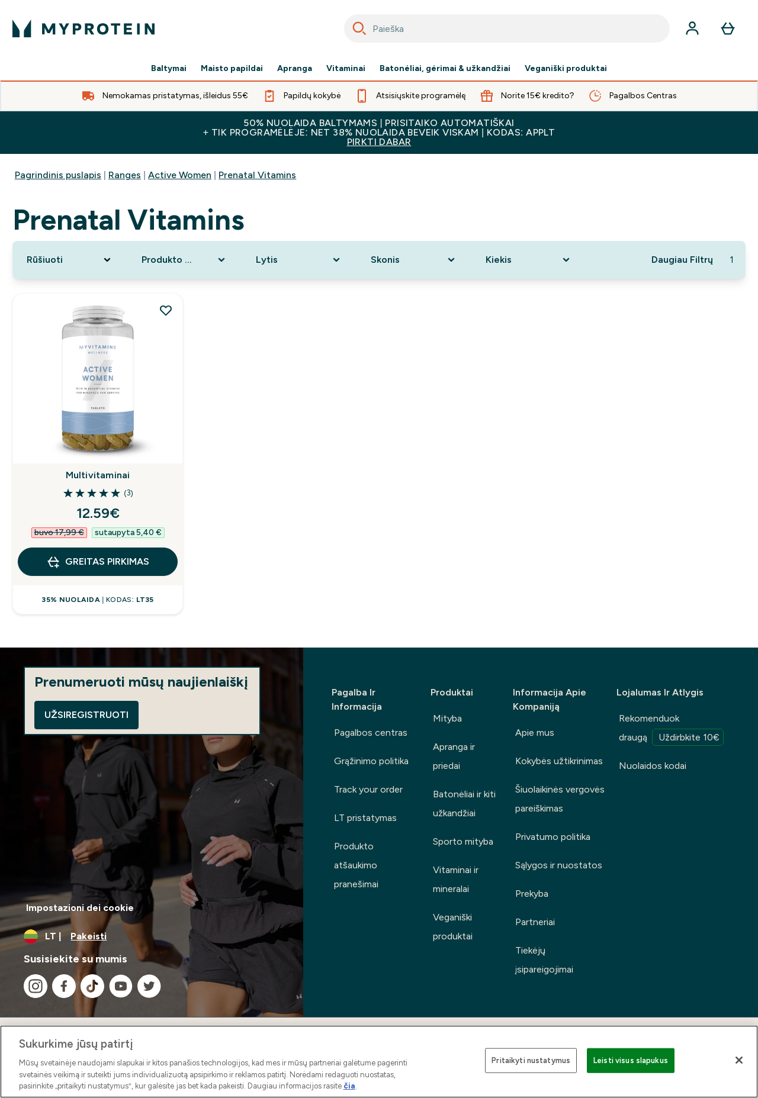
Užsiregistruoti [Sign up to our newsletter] (86, 714)
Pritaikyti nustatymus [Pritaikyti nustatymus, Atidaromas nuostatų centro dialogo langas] (531, 1060)
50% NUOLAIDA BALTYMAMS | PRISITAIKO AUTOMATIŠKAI (379, 132)
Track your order (368, 789)
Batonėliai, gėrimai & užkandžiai (445, 69)
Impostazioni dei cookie (80, 907)
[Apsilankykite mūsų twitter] (149, 986)
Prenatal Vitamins (257, 175)
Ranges (124, 175)
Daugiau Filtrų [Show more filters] (682, 259)
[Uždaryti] (739, 1060)
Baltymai (169, 69)
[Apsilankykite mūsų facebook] (64, 986)
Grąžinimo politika (371, 761)
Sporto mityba (463, 841)
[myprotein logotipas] (83, 28)
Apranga (294, 69)
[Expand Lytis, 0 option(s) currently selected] (299, 260)
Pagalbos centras (370, 732)
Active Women (179, 175)
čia (349, 1085)
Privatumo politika (552, 836)
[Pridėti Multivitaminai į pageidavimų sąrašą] (166, 310)
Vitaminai (345, 69)
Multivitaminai (98, 475)
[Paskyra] (692, 28)
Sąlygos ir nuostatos (558, 865)
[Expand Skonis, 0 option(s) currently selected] (414, 260)
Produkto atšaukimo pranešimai (356, 865)
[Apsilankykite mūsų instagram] (35, 986)
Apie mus (534, 732)
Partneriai (535, 922)
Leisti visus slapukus (630, 1060)
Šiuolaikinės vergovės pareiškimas (560, 799)
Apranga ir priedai (454, 756)
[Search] (359, 28)
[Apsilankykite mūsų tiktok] (92, 986)
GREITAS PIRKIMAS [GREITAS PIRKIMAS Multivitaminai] (97, 562)
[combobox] (507, 28)
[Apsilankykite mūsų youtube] (121, 986)
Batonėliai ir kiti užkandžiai (464, 803)
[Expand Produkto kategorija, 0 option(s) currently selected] (184, 260)
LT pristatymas (365, 817)
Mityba (447, 718)
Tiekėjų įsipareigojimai (544, 960)
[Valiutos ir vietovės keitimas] (152, 936)
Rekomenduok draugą (671, 729)
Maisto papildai (232, 69)
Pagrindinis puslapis (58, 175)
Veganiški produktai (566, 69)
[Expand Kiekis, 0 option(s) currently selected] (529, 260)
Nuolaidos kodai (652, 765)
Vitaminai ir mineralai (455, 879)
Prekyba (531, 893)
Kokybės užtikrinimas (559, 761)
